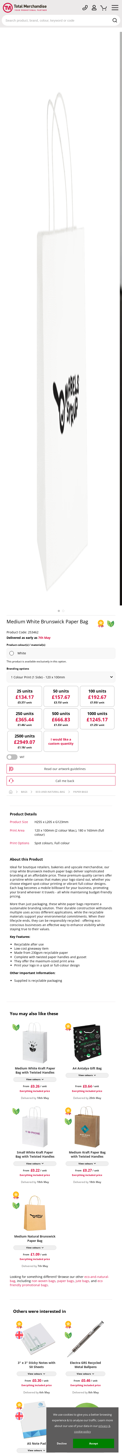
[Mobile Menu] (115, 8)
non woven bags (44, 1281)
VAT (22, 757)
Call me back (65, 781)
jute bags (82, 1281)
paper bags (65, 1281)
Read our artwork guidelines (65, 769)
